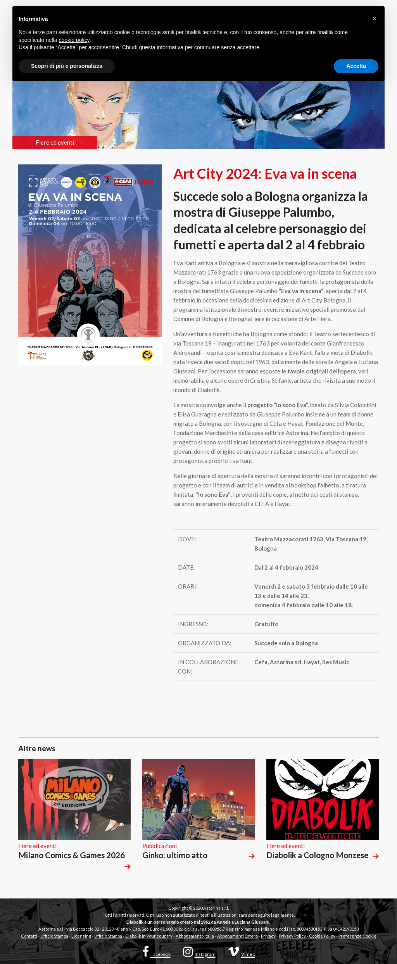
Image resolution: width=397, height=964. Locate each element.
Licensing (81, 935)
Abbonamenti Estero (237, 935)
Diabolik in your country (149, 935)
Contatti (29, 935)
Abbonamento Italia (195, 935)
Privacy (268, 935)
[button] (374, 18)
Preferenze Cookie (357, 935)
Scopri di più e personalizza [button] (66, 66)
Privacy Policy (292, 935)
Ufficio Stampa (54, 935)
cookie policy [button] (74, 40)
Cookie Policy (322, 935)
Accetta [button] (356, 66)
